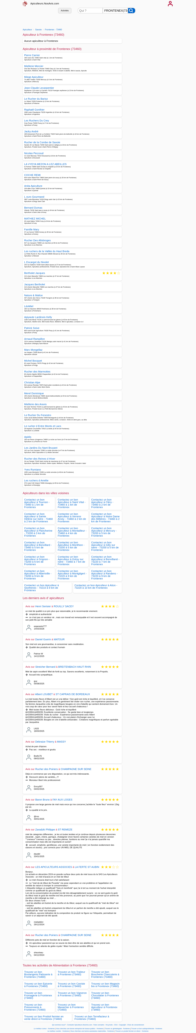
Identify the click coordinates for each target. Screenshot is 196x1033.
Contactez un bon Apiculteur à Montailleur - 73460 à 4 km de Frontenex (72, 532)
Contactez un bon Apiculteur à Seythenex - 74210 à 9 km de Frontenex (41, 588)
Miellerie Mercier (33, 66)
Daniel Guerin (43, 639)
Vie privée (109, 1025)
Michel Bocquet (33, 361)
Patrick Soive (31, 328)
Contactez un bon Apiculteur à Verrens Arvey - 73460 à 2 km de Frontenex (72, 518)
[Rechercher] (131, 10)
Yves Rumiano (32, 470)
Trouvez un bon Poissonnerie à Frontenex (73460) (35, 1007)
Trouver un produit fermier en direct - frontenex (132, 1031)
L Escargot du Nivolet (36, 262)
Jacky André (31, 131)
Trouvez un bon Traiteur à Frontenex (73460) (71, 973)
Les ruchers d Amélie (36, 481)
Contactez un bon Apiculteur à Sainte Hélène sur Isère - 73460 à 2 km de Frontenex (38, 518)
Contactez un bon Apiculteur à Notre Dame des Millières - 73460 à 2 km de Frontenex (105, 518)
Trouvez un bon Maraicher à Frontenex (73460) (71, 1007)
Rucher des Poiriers (46, 769)
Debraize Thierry (44, 741)
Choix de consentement (135, 1025)
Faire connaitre (98, 1025)
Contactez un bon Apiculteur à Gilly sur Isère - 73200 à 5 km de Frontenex (105, 546)
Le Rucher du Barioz (36, 99)
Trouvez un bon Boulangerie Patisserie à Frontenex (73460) (38, 974)
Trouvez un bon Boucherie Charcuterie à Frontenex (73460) (105, 974)
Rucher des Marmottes (37, 372)
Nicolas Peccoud (34, 153)
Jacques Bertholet (34, 284)
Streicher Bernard (45, 666)
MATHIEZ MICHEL (35, 219)
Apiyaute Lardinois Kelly (38, 317)
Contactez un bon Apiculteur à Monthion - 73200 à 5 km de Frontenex (71, 546)
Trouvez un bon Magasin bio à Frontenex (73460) (105, 985)
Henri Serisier (43, 606)
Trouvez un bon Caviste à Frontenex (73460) (71, 985)
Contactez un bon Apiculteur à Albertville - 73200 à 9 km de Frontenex (37, 575)
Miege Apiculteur (33, 77)
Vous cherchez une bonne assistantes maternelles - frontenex (92, 1031)
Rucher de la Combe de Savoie (42, 142)
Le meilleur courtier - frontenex (58, 1031)
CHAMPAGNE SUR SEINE (76, 769)
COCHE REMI (32, 175)
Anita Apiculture (33, 186)
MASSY (61, 741)
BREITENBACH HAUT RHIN (74, 666)
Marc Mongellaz (33, 350)
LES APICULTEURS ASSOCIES (53, 867)
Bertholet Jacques (34, 273)
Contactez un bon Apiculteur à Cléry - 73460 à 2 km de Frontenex (102, 503)
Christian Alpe (32, 382)
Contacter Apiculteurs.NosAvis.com (79, 1025)
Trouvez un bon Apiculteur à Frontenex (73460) (104, 1007)
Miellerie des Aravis (35, 404)
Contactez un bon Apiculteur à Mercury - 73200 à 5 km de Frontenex (104, 532)
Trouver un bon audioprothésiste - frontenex (146, 1028)
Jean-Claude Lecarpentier (39, 88)
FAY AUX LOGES (62, 799)
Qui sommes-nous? (59, 1025)
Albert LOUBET (44, 694)
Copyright (122, 1025)
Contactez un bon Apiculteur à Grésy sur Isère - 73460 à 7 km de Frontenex (71, 560)
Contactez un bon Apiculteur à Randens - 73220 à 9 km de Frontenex (104, 575)
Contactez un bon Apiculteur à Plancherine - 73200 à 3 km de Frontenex (38, 532)
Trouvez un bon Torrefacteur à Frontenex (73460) (92, 1017)
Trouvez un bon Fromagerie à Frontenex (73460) (38, 995)
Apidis (27, 437)
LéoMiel (28, 306)
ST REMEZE (65, 829)
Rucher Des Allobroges (37, 240)
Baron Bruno (42, 799)
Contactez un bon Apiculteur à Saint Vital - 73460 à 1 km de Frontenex (71, 503)
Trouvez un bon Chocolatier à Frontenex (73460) (105, 995)
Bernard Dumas (33, 208)
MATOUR (59, 639)
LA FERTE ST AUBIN (87, 867)
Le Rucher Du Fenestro (37, 415)
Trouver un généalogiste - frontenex (117, 1028)
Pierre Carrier (32, 55)
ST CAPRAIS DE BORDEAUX (73, 694)
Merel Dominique (34, 393)
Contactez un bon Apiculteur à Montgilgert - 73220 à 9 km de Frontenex (72, 575)
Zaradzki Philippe (45, 829)
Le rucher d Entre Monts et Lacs (42, 426)
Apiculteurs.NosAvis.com (44, 3)
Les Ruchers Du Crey (36, 121)
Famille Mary (31, 229)
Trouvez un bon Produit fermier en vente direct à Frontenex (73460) (43, 1017)
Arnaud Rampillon (34, 339)
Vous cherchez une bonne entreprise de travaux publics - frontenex (79, 1028)
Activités (65, 11)
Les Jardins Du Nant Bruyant (40, 448)
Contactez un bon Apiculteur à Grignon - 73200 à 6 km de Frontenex (37, 560)
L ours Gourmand (34, 197)
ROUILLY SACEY (64, 606)
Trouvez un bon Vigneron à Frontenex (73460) (72, 994)
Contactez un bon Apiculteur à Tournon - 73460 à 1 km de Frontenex (37, 503)
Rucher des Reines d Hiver (39, 459)
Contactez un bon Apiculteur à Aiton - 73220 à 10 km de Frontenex (96, 586)
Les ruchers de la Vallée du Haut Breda (46, 251)
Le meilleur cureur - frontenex (44, 1028)
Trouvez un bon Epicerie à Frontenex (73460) (38, 985)
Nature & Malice (33, 295)
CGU (116, 1025)
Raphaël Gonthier (34, 110)
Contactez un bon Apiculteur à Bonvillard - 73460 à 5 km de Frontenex (38, 546)
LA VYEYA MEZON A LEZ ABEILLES (45, 164)
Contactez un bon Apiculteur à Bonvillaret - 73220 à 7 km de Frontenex (105, 560)
